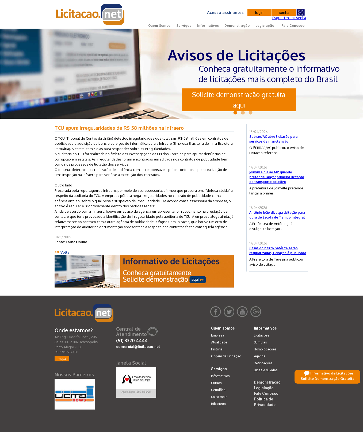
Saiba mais (219, 397)
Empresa (217, 335)
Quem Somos (159, 26)
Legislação (264, 26)
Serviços (183, 26)
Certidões (218, 390)
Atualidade (219, 342)
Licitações (261, 335)
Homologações (265, 349)
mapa (62, 359)
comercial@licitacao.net (138, 347)
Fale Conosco (292, 26)
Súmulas (260, 342)
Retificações (263, 363)
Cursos (216, 383)
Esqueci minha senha (289, 18)
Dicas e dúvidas (266, 370)
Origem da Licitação (226, 356)
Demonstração (237, 26)
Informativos (208, 26)
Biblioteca (218, 404)
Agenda (259, 356)
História (217, 349)
